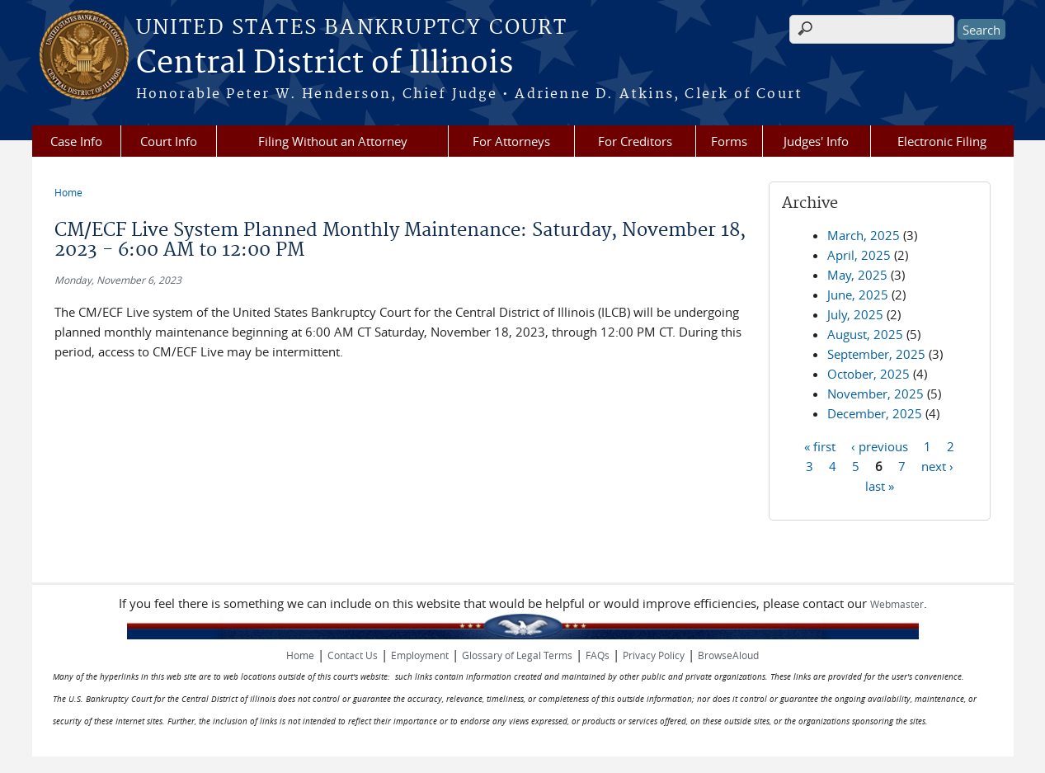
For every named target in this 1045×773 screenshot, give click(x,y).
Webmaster (897, 603)
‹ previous (879, 445)
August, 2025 (865, 334)
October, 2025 (868, 373)
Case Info (76, 141)
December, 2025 (874, 413)
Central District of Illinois (324, 63)
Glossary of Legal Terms (517, 655)
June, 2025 (857, 294)
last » (879, 485)
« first (820, 445)
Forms (729, 141)
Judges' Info (816, 141)
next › (937, 465)
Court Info (168, 141)
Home (68, 192)
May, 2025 (857, 274)
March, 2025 (863, 235)
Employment (420, 655)
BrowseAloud (728, 655)
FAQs (598, 655)
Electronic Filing (941, 141)
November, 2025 (875, 393)
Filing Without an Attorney (332, 141)
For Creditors (635, 141)
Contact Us (352, 655)
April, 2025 (859, 255)
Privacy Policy (654, 655)
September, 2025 (876, 354)
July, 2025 (855, 314)
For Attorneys (511, 141)
